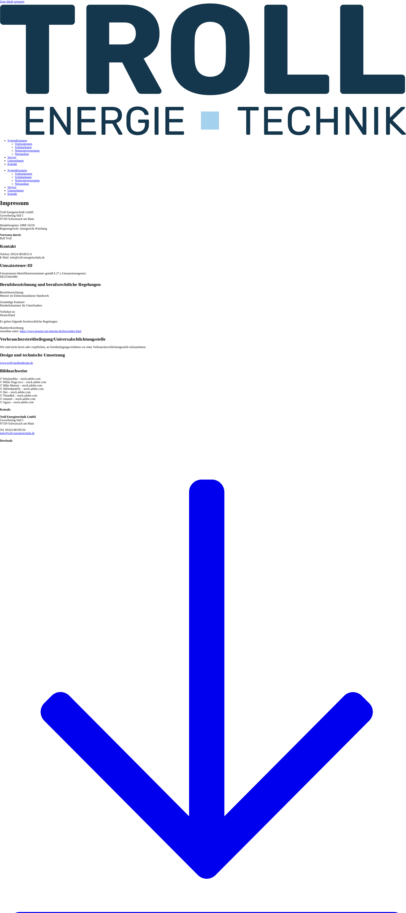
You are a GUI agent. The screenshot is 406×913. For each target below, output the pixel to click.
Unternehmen (15, 160)
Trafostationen (23, 143)
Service (11, 157)
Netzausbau (22, 154)
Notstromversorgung (27, 150)
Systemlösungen (17, 140)
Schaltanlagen (23, 147)
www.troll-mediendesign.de (16, 362)
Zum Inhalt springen (12, 1)
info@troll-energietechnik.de (17, 433)
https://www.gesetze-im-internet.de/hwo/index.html (50, 331)
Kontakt (12, 164)
